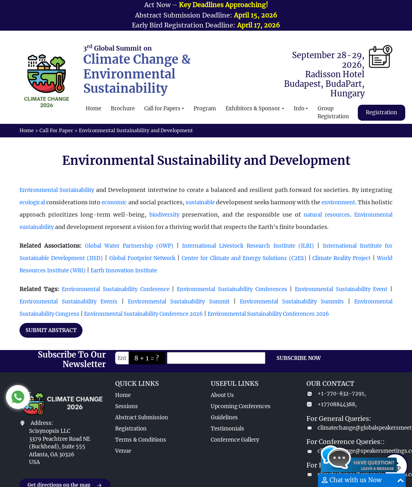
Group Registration (333, 112)
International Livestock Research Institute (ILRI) (248, 246)
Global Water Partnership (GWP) (129, 246)
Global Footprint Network (143, 258)
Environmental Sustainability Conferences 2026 (268, 314)
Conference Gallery (235, 439)
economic (114, 202)
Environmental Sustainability (57, 190)
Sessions (126, 406)
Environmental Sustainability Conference (115, 289)
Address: (42, 423)
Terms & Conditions (140, 439)
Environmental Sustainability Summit (178, 301)
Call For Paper (56, 130)
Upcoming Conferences (241, 406)
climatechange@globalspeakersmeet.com (349, 427)
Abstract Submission (141, 417)
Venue (123, 451)
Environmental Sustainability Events (69, 301)
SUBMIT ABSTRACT (51, 330)
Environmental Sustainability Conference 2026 (143, 314)
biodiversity (164, 214)
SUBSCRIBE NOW (299, 358)
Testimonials (227, 428)
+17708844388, (331, 404)
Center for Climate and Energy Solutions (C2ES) (244, 258)
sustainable (200, 202)
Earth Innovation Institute (123, 270)
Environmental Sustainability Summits (292, 301)
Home (93, 108)
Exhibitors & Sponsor (253, 108)
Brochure (123, 108)
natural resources (327, 214)
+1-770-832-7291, (336, 393)
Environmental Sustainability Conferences (232, 289)
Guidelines (224, 417)
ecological (32, 202)
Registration (381, 112)
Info (299, 108)
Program (205, 108)
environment (338, 202)
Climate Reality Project (341, 258)
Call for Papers (162, 108)
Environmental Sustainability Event (341, 289)
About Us (222, 395)
